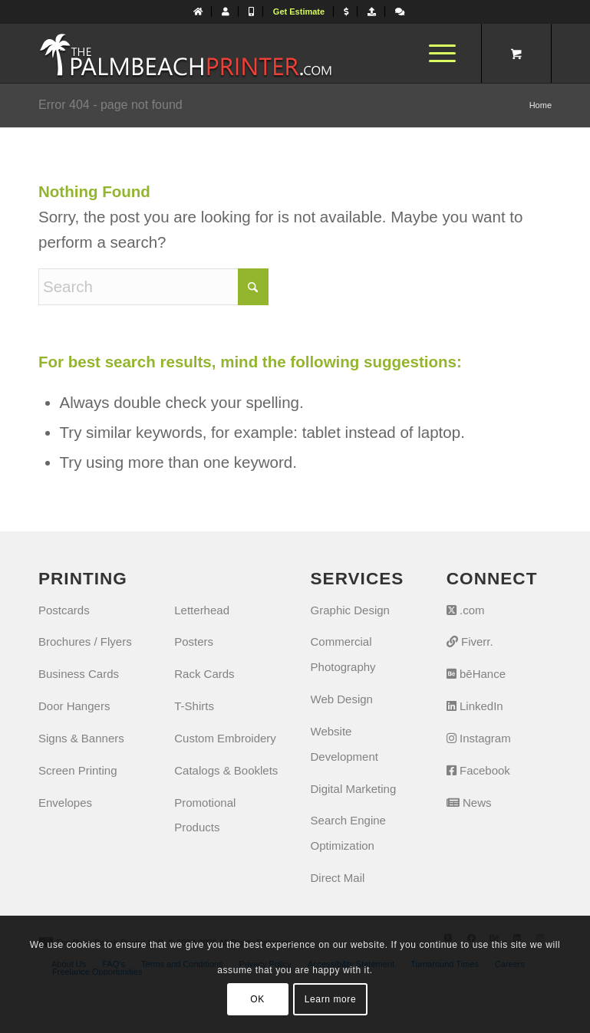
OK (257, 999)
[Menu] (435, 53)
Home (540, 105)
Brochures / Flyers (85, 641)
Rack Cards (204, 673)
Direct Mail (338, 877)
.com (466, 610)
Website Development (344, 744)
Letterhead (201, 610)
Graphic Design (350, 610)
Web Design (342, 699)
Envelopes (65, 802)
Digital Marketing (354, 788)
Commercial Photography (343, 654)
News (469, 802)
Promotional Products (205, 815)
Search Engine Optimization (348, 833)
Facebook (478, 770)
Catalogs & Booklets (226, 770)
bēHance (476, 673)
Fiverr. (470, 641)
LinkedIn (475, 705)
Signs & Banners (81, 738)
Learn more (330, 999)
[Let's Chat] (399, 11)
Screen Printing (77, 770)
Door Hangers (74, 705)
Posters (193, 641)
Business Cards (78, 673)
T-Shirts (194, 705)
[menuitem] (198, 11)
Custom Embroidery (225, 738)
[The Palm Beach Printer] (185, 53)
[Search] (153, 286)
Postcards (64, 610)
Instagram (479, 738)
